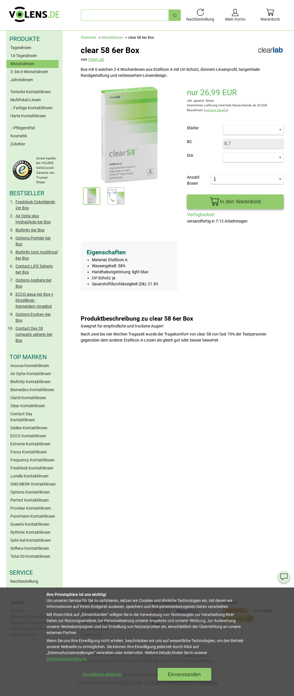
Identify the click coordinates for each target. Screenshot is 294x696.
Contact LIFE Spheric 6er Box (34, 269)
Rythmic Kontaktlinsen (30, 532)
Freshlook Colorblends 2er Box (35, 205)
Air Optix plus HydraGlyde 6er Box (33, 219)
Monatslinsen (22, 63)
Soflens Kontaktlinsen (29, 548)
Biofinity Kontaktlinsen (30, 381)
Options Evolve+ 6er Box (33, 317)
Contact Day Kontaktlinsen (22, 417)
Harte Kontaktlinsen (28, 116)
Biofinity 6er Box (30, 230)
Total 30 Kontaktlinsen (30, 556)
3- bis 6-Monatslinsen (29, 71)
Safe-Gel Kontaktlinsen (30, 540)
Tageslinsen (20, 47)
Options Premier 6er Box (33, 241)
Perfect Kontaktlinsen (29, 500)
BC (189, 141)
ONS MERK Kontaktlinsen (33, 484)
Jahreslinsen (21, 79)
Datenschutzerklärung (66, 658)
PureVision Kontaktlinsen (32, 516)
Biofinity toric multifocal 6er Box (37, 255)
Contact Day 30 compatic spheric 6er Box (34, 334)
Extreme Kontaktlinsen (30, 444)
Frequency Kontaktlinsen (32, 460)
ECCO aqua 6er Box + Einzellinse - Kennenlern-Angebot (34, 300)
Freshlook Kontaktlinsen (31, 468)
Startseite (88, 37)
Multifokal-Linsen (25, 100)
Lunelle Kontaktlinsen (29, 476)
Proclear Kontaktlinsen (30, 508)
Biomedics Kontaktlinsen (32, 389)
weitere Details (216, 110)
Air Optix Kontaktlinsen (30, 373)
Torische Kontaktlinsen (30, 91)
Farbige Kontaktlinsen (31, 108)
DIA (190, 155)
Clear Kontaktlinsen (27, 405)
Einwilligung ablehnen (102, 674)
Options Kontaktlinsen (30, 492)
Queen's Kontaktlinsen (29, 524)
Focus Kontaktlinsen (28, 452)
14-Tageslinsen (23, 55)
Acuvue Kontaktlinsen (29, 365)
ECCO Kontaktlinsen (28, 436)
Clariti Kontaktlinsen (28, 397)
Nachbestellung (24, 581)
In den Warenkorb (235, 201)
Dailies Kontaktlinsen (28, 428)
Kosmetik (18, 136)
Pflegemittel (22, 128)
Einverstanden (184, 674)
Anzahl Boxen (193, 180)
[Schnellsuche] (175, 15)
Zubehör (17, 144)
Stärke (192, 128)
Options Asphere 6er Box (34, 283)
